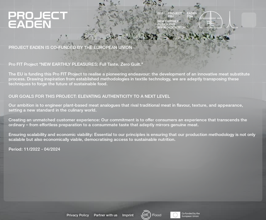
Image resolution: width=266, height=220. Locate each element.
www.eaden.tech (171, 27)
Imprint (128, 215)
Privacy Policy (78, 215)
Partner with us (105, 215)
